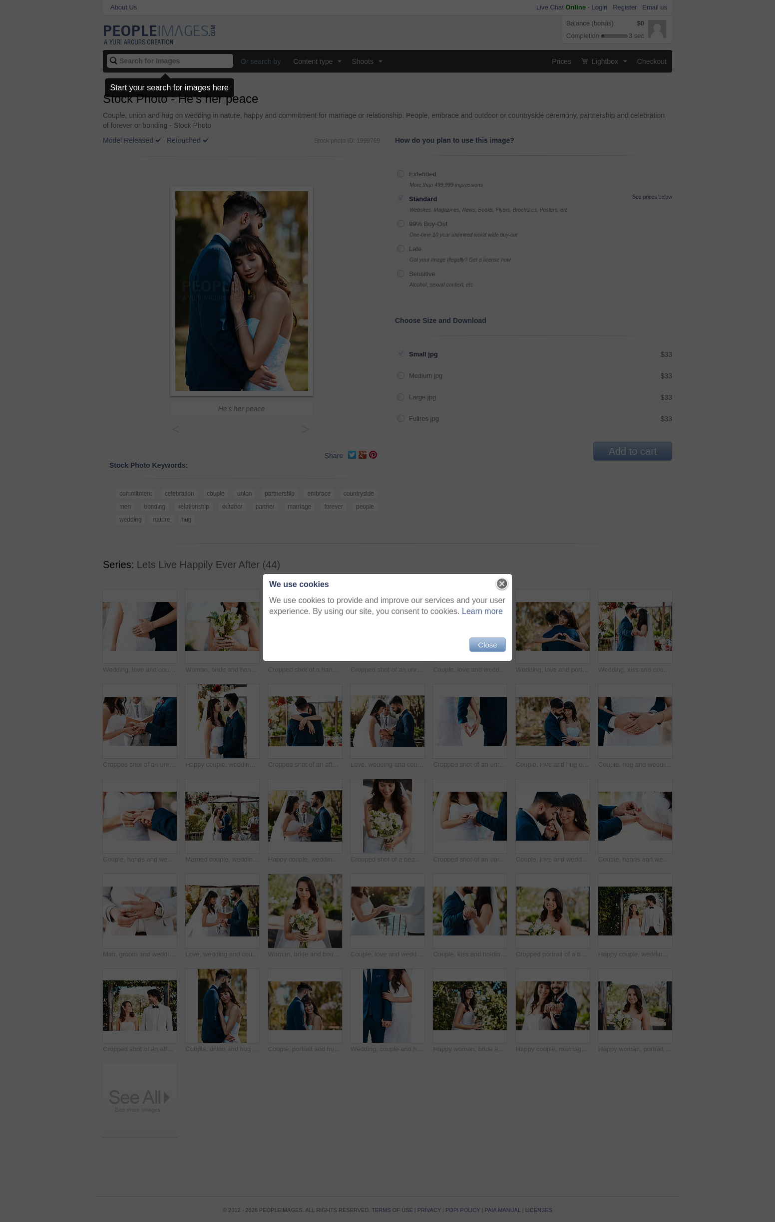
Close (487, 644)
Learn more (482, 611)
